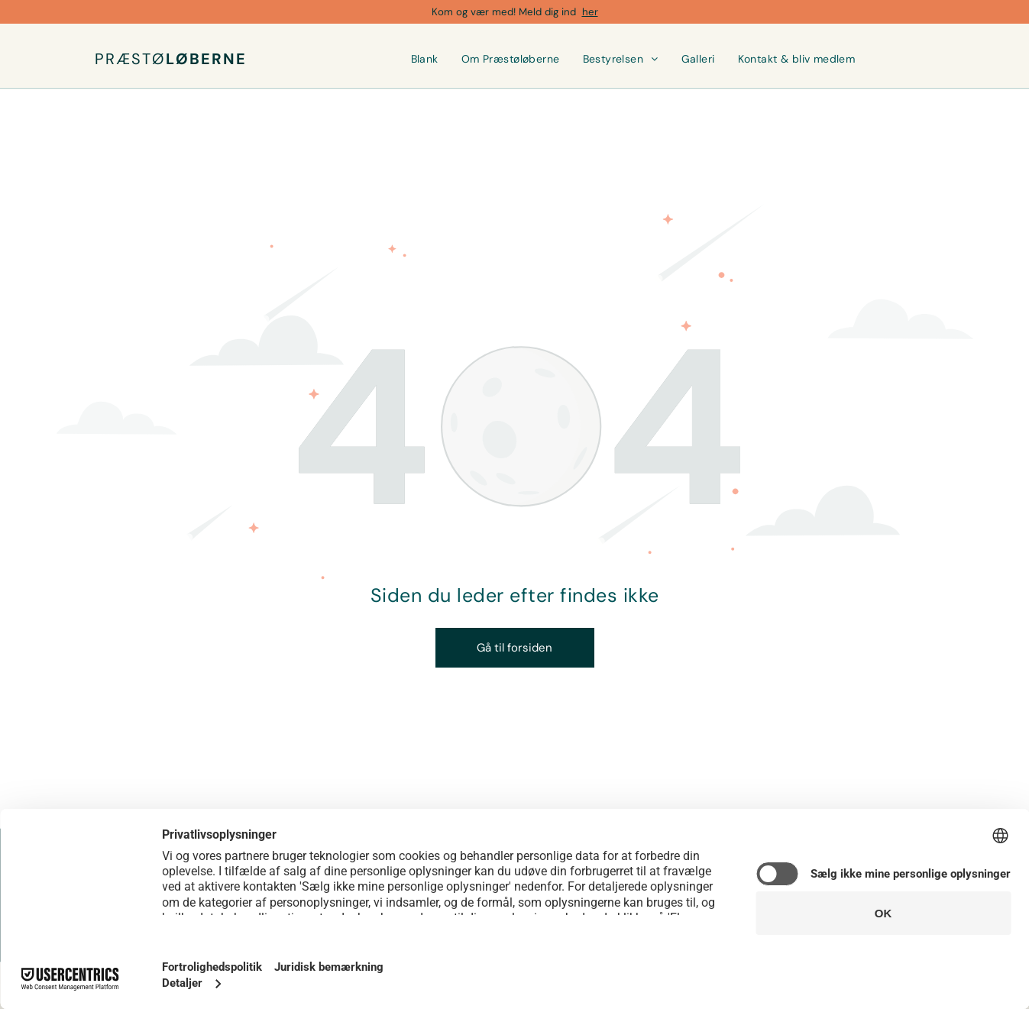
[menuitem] (425, 59)
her (590, 11)
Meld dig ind (547, 11)
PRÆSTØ (130, 59)
